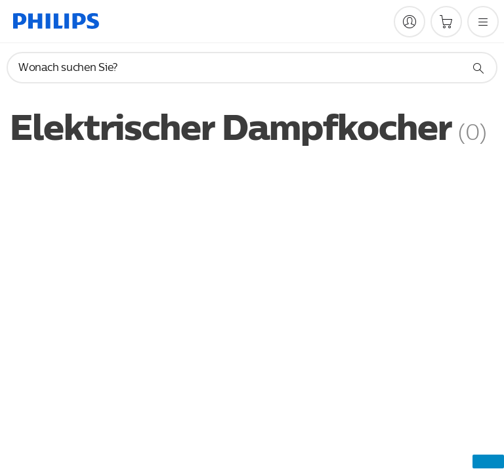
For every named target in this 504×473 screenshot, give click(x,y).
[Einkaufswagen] (446, 21)
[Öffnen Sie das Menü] (483, 21)
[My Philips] (409, 21)
